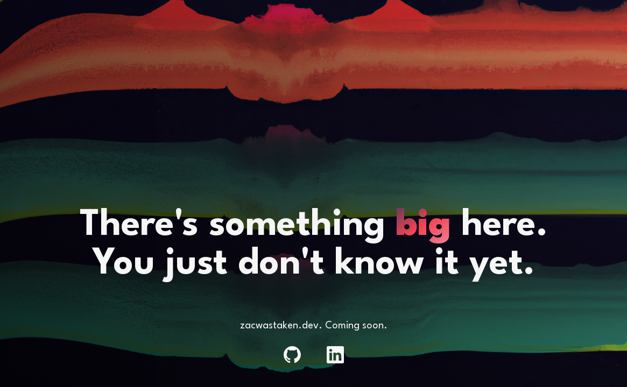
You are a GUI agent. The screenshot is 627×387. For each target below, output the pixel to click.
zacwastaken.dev (279, 326)
